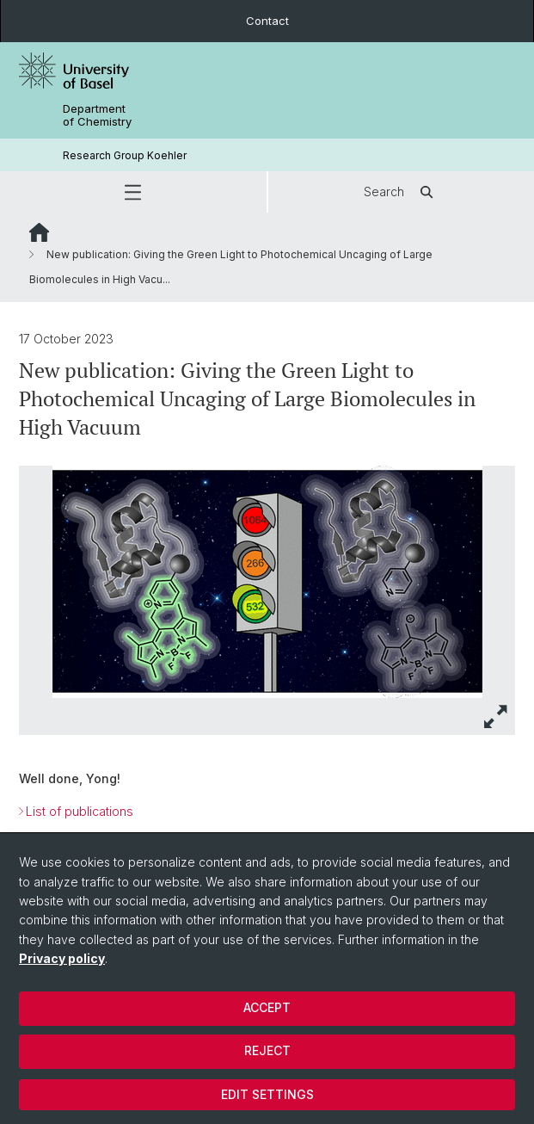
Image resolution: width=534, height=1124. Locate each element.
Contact (267, 21)
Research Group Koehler (125, 155)
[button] (133, 192)
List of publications (79, 812)
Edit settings (267, 1094)
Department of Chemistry (97, 115)
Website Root (39, 232)
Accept (267, 1007)
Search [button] (401, 192)
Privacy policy (62, 958)
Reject (267, 1050)
